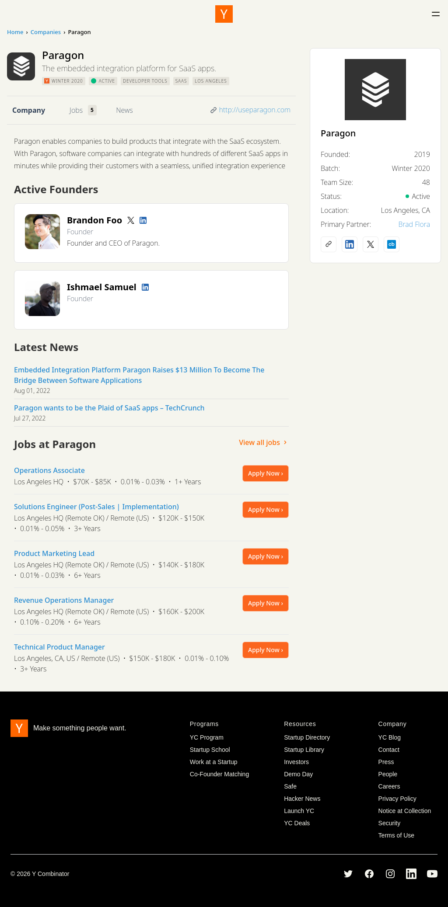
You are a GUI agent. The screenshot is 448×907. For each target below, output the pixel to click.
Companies (46, 32)
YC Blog (389, 737)
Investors (296, 761)
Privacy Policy (397, 798)
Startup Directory (307, 737)
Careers (389, 786)
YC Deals (297, 823)
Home (15, 32)
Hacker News (302, 798)
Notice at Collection (404, 810)
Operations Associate (49, 470)
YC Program (207, 737)
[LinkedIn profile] (143, 220)
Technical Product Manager (59, 647)
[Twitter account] (131, 220)
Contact (388, 749)
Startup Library (304, 749)
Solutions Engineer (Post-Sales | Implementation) (96, 506)
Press (386, 761)
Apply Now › (265, 473)
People (388, 774)
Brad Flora (414, 224)
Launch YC (299, 810)
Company (28, 110)
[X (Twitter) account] (370, 244)
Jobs (76, 110)
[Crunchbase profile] (391, 244)
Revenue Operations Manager (64, 600)
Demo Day (298, 774)
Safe (290, 786)
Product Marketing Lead (54, 553)
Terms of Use (396, 835)
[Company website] (328, 244)
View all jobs (264, 442)
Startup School (210, 749)
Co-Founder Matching (219, 774)
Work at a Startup (214, 761)
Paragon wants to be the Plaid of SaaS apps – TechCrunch (109, 408)
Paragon (338, 133)
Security (389, 823)
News (124, 110)
